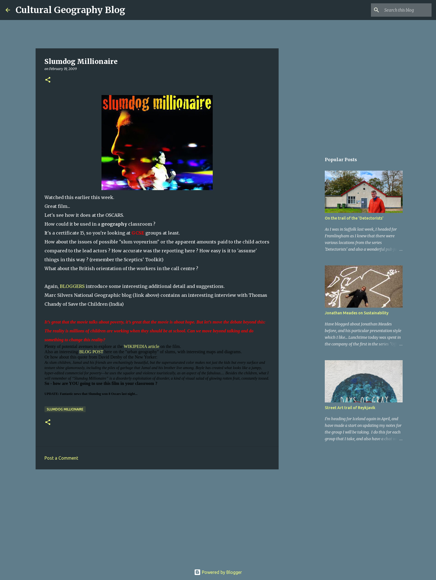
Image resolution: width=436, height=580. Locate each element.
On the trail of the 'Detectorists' (354, 218)
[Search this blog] (402, 10)
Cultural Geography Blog (70, 10)
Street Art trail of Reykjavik (350, 407)
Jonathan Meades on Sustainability (356, 313)
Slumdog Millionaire (65, 409)
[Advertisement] (157, 517)
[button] (47, 80)
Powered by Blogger (218, 572)
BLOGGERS (72, 286)
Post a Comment (61, 457)
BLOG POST (91, 351)
